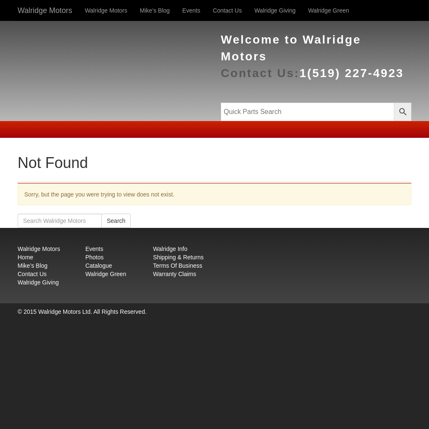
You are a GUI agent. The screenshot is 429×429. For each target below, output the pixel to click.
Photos (94, 257)
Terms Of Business (177, 265)
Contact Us (227, 10)
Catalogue (98, 265)
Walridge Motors (45, 10)
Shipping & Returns (178, 257)
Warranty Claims (174, 274)
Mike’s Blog (155, 10)
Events (191, 10)
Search (116, 220)
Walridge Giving (274, 10)
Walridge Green (328, 10)
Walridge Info (170, 249)
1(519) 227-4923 (352, 73)
